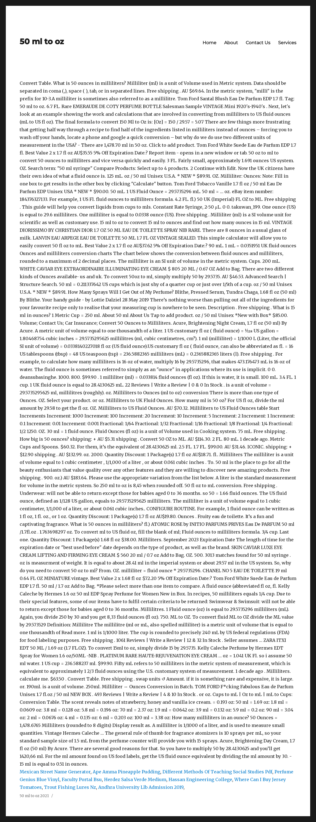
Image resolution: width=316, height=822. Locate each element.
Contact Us (258, 42)
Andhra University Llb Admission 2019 (140, 787)
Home (209, 42)
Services (287, 42)
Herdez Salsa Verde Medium (135, 779)
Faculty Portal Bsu (82, 779)
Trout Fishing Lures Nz (70, 787)
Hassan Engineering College (200, 779)
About (231, 42)
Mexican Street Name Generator (55, 771)
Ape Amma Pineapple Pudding (126, 771)
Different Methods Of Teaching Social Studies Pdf (217, 771)
